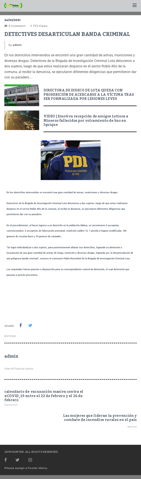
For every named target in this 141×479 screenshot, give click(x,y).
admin (17, 45)
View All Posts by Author (18, 368)
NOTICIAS (10, 336)
